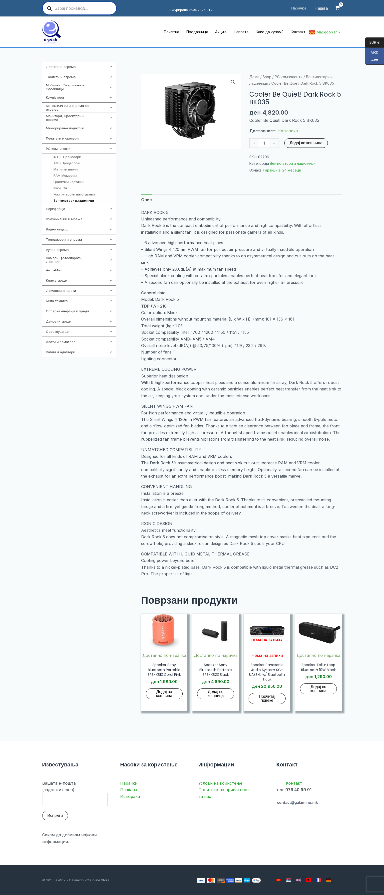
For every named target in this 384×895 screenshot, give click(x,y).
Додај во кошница (306, 143)
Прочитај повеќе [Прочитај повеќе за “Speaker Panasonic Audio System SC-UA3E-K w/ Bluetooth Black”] (267, 698)
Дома (254, 77)
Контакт (294, 783)
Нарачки (128, 783)
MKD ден (372, 57)
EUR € (372, 43)
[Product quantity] (264, 143)
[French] (318, 880)
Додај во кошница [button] (164, 694)
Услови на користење (220, 783)
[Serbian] (288, 880)
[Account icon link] (321, 8)
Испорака (130, 796)
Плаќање (129, 789)
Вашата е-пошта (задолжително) (75, 793)
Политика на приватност (223, 789)
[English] (298, 880)
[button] (232, 82)
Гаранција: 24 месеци (282, 170)
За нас (204, 796)
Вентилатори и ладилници (293, 163)
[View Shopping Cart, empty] (337, 8)
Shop (267, 77)
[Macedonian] (278, 880)
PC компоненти (289, 77)
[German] (328, 880)
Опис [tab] (146, 199)
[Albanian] (308, 880)
